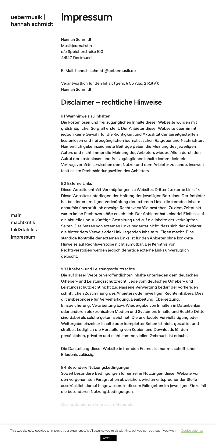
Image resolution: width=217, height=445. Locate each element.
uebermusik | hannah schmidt (32, 20)
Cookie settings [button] (192, 431)
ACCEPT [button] (108, 438)
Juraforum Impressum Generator (105, 404)
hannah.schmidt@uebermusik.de (105, 70)
